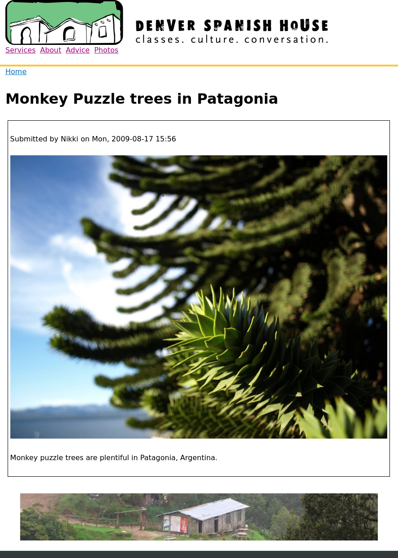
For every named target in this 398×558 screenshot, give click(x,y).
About (50, 50)
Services (20, 50)
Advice (78, 50)
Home (15, 71)
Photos (106, 50)
